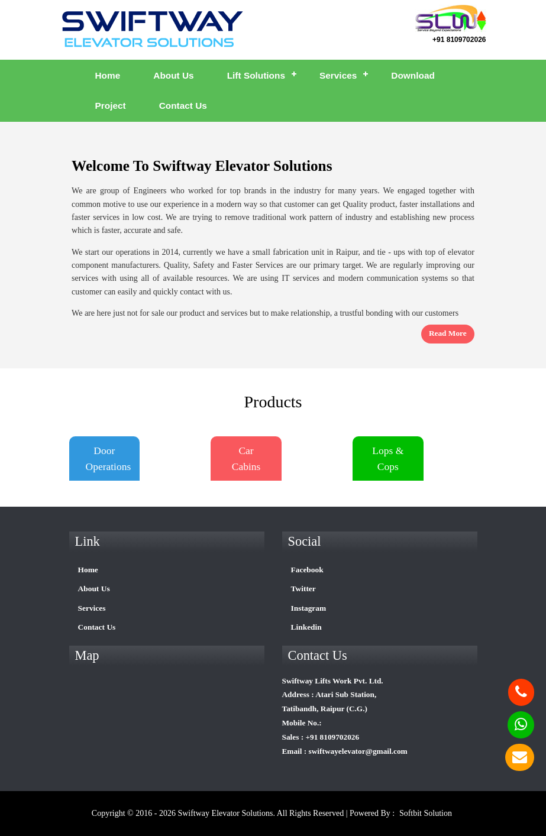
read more (448, 333)
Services (338, 75)
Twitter (303, 588)
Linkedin (306, 627)
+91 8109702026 (459, 39)
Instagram (309, 608)
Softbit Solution (425, 813)
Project (110, 106)
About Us (173, 75)
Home (108, 75)
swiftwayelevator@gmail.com (358, 751)
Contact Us (183, 106)
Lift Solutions (256, 75)
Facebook (307, 569)
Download (413, 75)
